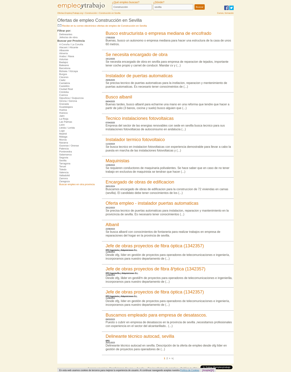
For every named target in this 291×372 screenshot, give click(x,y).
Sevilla (62, 160)
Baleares (64, 65)
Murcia (63, 139)
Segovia (63, 157)
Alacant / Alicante (68, 47)
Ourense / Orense (69, 145)
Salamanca (65, 154)
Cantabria (64, 83)
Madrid (63, 133)
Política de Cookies (189, 370)
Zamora (63, 178)
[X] (212, 370)
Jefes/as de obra (68, 37)
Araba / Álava (66, 56)
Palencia (64, 148)
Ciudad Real (66, 89)
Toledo (62, 169)
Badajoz (63, 62)
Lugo (62, 130)
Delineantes (65, 34)
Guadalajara (66, 107)
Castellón (64, 86)
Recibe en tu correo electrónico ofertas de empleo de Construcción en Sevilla (102, 25)
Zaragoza (64, 181)
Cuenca (63, 95)
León (62, 124)
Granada (64, 104)
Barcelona (64, 68)
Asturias (63, 59)
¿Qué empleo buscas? (125, 2)
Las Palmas (65, 121)
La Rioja (63, 118)
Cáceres (63, 77)
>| (172, 358)
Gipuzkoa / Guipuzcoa (71, 98)
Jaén (62, 115)
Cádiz (62, 80)
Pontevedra (65, 151)
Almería (63, 53)
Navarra (63, 142)
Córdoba (64, 92)
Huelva (63, 109)
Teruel (62, 166)
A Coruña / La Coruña (71, 44)
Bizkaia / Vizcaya (68, 71)
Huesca (63, 112)
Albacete (64, 50)
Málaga (63, 136)
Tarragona (64, 163)
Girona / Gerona (68, 101)
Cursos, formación (225, 13)
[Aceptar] (206, 370)
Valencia (63, 172)
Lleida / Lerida (67, 127)
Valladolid (64, 175)
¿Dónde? (158, 2)
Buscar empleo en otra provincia (77, 184)
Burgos (63, 74)
